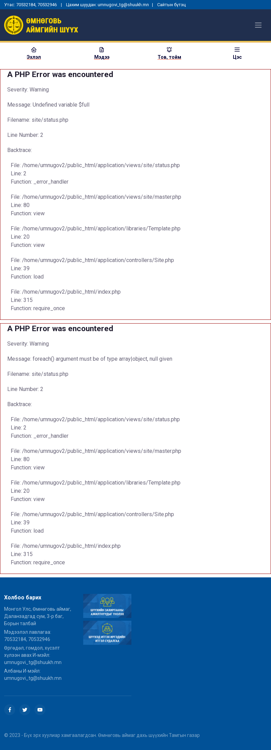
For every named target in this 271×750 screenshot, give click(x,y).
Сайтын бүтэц (171, 4)
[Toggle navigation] (258, 25)
